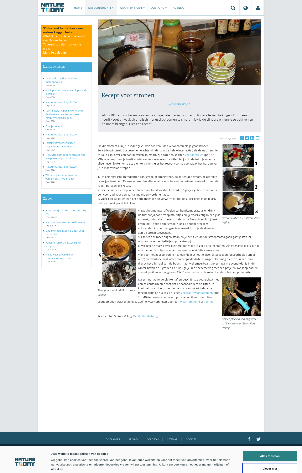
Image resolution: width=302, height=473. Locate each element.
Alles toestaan (270, 439)
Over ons (159, 7)
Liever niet (270, 452)
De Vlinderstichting (179, 103)
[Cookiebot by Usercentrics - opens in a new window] (25, 465)
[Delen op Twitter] (247, 138)
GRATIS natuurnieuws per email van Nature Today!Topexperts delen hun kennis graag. (64, 44)
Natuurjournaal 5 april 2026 (61, 166)
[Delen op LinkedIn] (252, 138)
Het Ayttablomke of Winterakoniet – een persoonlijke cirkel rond (66, 156)
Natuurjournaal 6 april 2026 (61, 134)
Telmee (208, 301)
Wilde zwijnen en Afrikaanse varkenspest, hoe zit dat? (61, 177)
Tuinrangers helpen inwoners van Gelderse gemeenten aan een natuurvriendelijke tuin (64, 114)
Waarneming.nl (190, 301)
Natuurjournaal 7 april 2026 (61, 102)
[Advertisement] (179, 355)
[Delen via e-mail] (257, 138)
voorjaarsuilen (194, 155)
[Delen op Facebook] (242, 138)
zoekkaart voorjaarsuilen (197, 293)
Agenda (178, 7)
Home (78, 7)
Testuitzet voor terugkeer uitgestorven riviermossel (60, 144)
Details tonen (208, 465)
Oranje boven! (53, 126)
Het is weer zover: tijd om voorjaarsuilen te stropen (59, 256)
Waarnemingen (132, 7)
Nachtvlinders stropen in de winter (65, 222)
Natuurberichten (101, 7)
